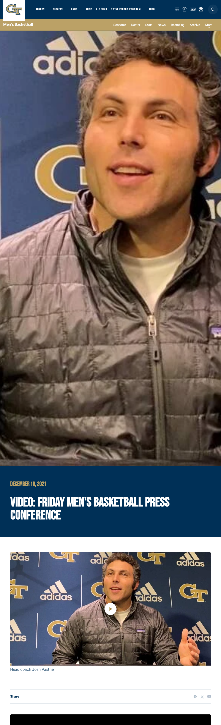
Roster (135, 28)
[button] (213, 11)
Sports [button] (40, 11)
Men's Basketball (18, 28)
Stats (149, 28)
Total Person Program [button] (130, 11)
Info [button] (158, 11)
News (162, 28)
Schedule (119, 28)
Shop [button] (93, 11)
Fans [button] (77, 11)
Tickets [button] (60, 11)
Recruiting (178, 28)
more (208, 28)
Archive (195, 28)
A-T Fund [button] (106, 11)
